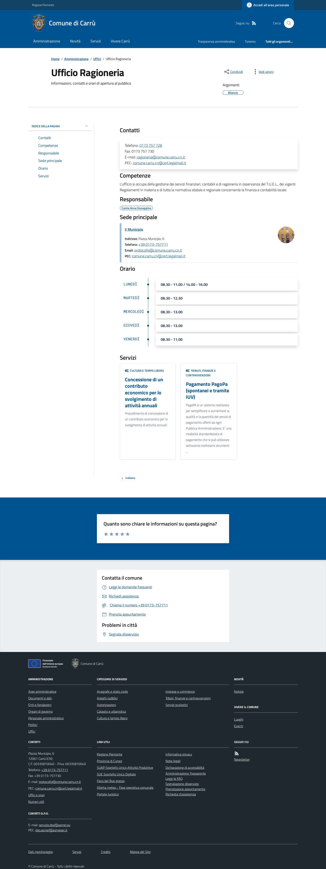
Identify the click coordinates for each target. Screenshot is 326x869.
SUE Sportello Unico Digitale (116, 774)
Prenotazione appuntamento (185, 788)
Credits (105, 851)
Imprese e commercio (180, 691)
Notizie (239, 691)
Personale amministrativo (46, 718)
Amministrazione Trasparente (185, 773)
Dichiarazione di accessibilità (184, 767)
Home (55, 58)
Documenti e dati (40, 698)
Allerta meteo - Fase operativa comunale (125, 787)
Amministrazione (46, 41)
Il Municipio (134, 229)
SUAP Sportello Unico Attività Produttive (125, 767)
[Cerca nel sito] (287, 23)
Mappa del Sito (140, 851)
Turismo (250, 41)
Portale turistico (108, 794)
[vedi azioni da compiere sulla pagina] (262, 71)
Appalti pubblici (107, 698)
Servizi (95, 41)
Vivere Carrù (120, 41)
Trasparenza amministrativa (216, 41)
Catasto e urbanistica (111, 711)
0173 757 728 (151, 145)
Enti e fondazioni (39, 704)
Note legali (172, 760)
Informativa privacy (178, 754)
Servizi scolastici (176, 704)
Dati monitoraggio (40, 851)
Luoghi (238, 719)
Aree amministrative (42, 691)
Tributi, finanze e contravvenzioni (201, 372)
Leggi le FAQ (174, 778)
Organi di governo (40, 711)
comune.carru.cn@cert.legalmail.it (159, 163)
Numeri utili (36, 801)
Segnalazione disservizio (182, 783)
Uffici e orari (36, 794)
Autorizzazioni (106, 704)
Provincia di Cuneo (109, 760)
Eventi (238, 725)
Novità (75, 41)
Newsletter (242, 759)
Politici (32, 724)
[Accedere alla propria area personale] (268, 5)
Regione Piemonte (43, 5)
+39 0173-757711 (153, 244)
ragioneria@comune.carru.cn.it (161, 157)
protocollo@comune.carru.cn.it (158, 250)
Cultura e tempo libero (144, 370)
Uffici (97, 58)
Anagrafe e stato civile (112, 691)
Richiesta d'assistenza (180, 794)
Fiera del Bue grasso (111, 780)
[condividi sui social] (233, 71)
